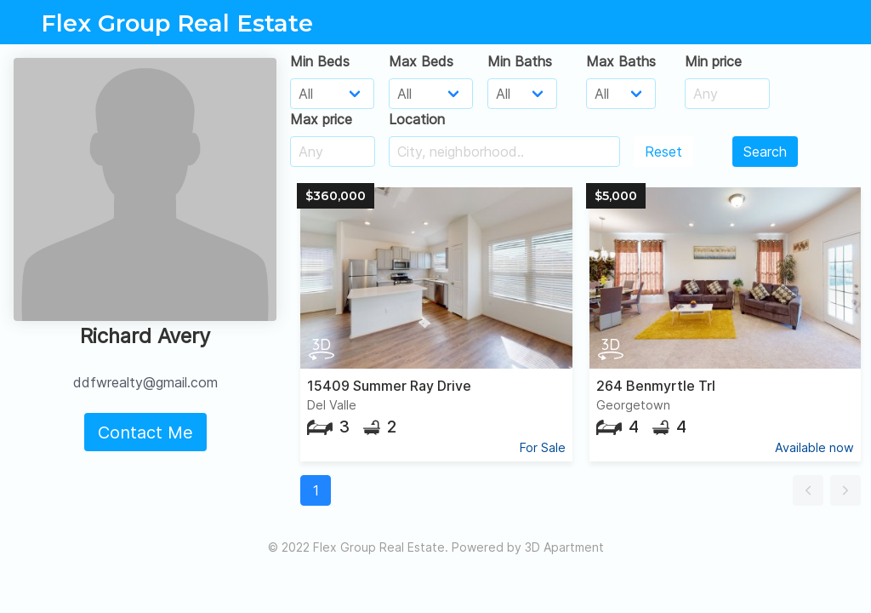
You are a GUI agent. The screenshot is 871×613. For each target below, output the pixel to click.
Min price (713, 61)
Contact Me (145, 432)
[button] (808, 490)
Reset (663, 151)
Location (417, 119)
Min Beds (320, 61)
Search (765, 151)
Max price (321, 119)
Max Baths (621, 61)
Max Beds (421, 61)
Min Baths (519, 61)
